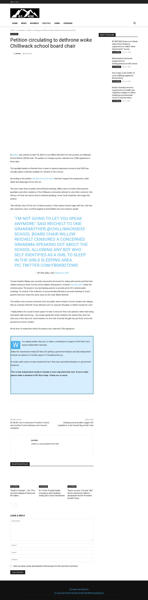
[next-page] (16, 475)
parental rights (77, 256)
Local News (21, 30)
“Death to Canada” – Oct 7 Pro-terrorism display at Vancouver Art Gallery (23, 464)
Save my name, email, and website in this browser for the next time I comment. (45, 537)
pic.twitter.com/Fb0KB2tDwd (46, 236)
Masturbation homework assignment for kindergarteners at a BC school (124, 61)
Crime (57, 23)
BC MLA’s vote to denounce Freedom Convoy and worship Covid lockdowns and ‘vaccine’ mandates (29, 397)
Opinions (67, 23)
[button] (134, 23)
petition (15, 126)
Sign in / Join (14, 2)
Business (34, 23)
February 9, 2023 (61, 244)
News (24, 23)
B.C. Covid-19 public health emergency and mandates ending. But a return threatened (51, 464)
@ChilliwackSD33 (66, 200)
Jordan (18, 53)
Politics (46, 23)
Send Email (58, 587)
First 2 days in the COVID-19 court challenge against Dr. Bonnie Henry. (123, 75)
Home (15, 23)
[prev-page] (12, 475)
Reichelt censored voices (43, 150)
